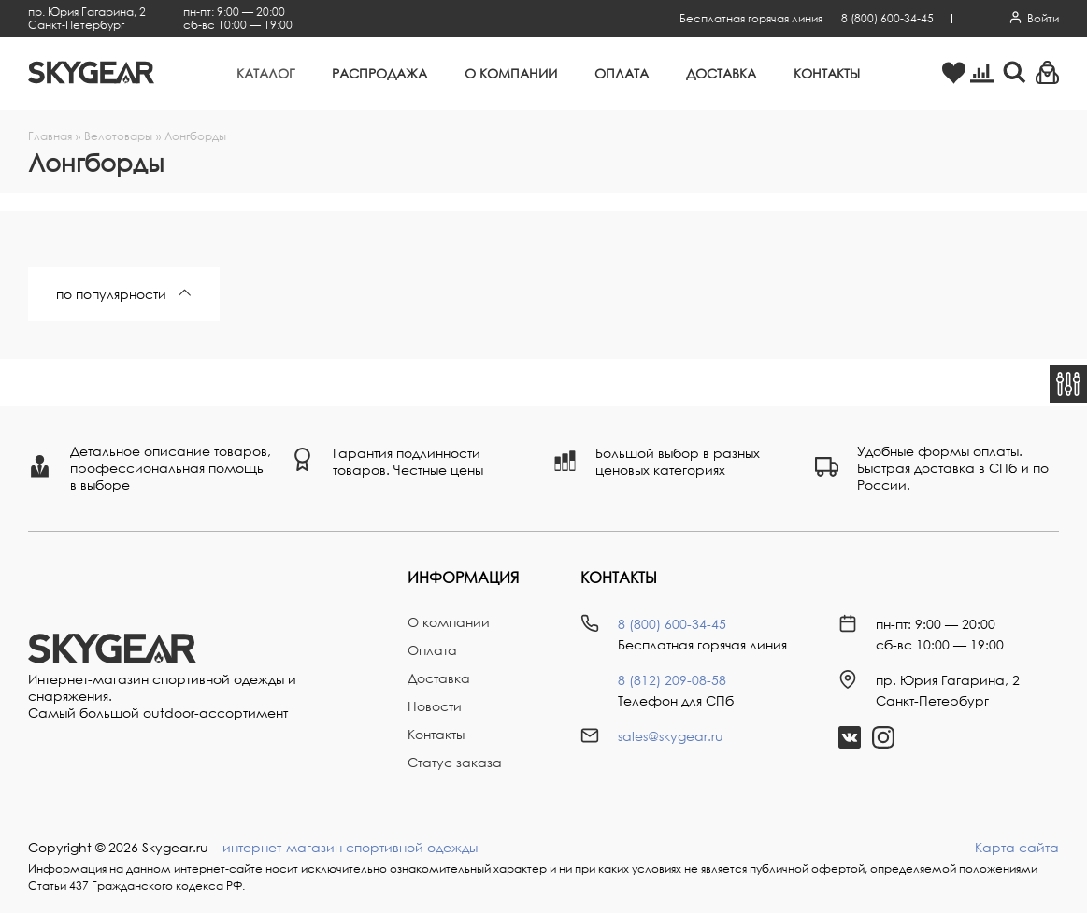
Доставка (721, 73)
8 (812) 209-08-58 (672, 680)
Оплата (621, 73)
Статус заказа (455, 762)
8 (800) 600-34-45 (887, 18)
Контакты (827, 73)
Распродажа (379, 73)
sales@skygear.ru (670, 736)
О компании (511, 73)
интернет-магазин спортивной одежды (350, 847)
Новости (435, 706)
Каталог (265, 73)
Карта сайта (1017, 847)
